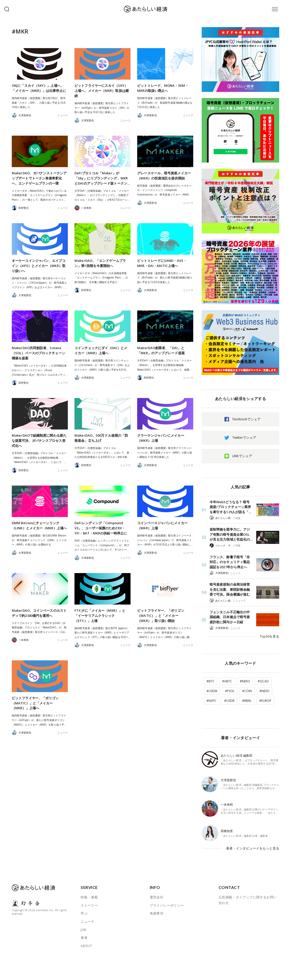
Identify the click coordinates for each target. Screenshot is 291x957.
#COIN (247, 691)
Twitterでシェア (244, 437)
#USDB (229, 700)
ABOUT (86, 945)
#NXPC (212, 700)
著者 (84, 937)
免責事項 (157, 913)
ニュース (62, 115)
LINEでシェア (242, 456)
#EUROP (265, 700)
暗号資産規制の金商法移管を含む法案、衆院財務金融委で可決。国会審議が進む (230, 589)
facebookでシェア (246, 419)
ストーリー (89, 905)
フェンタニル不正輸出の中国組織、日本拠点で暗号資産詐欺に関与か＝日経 (230, 617)
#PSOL (229, 691)
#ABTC (227, 681)
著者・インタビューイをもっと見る (252, 848)
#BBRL (247, 700)
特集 (238, 518)
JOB (83, 929)
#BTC (210, 681)
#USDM (212, 691)
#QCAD (263, 681)
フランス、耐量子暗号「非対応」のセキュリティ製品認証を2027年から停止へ (230, 562)
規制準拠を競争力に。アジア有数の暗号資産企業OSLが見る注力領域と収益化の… (231, 534)
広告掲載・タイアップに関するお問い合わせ (248, 900)
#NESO (265, 691)
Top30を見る (269, 636)
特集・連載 (89, 897)
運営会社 (157, 897)
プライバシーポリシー (167, 905)
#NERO (245, 681)
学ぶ (84, 913)
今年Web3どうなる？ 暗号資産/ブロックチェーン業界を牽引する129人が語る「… (230, 507)
